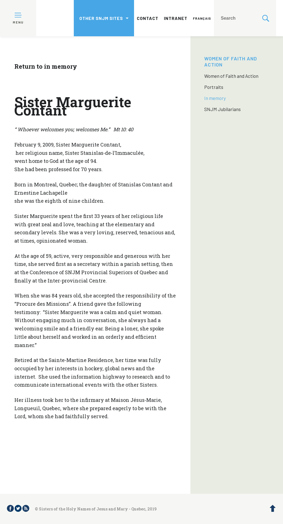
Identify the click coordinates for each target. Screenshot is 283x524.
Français (202, 18)
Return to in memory (45, 66)
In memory (215, 98)
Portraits (213, 87)
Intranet (175, 18)
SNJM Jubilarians (222, 109)
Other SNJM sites (101, 18)
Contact (147, 18)
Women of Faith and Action (231, 76)
